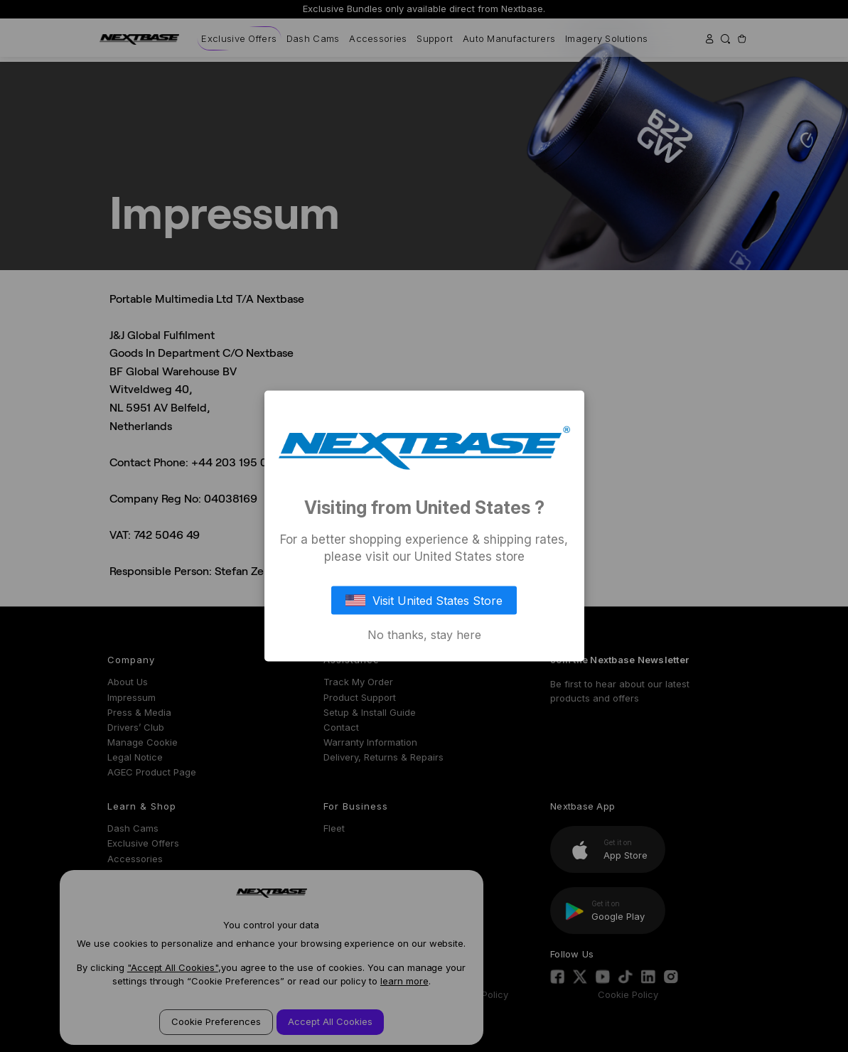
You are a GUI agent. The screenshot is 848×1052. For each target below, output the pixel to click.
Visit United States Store (424, 600)
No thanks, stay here (424, 634)
